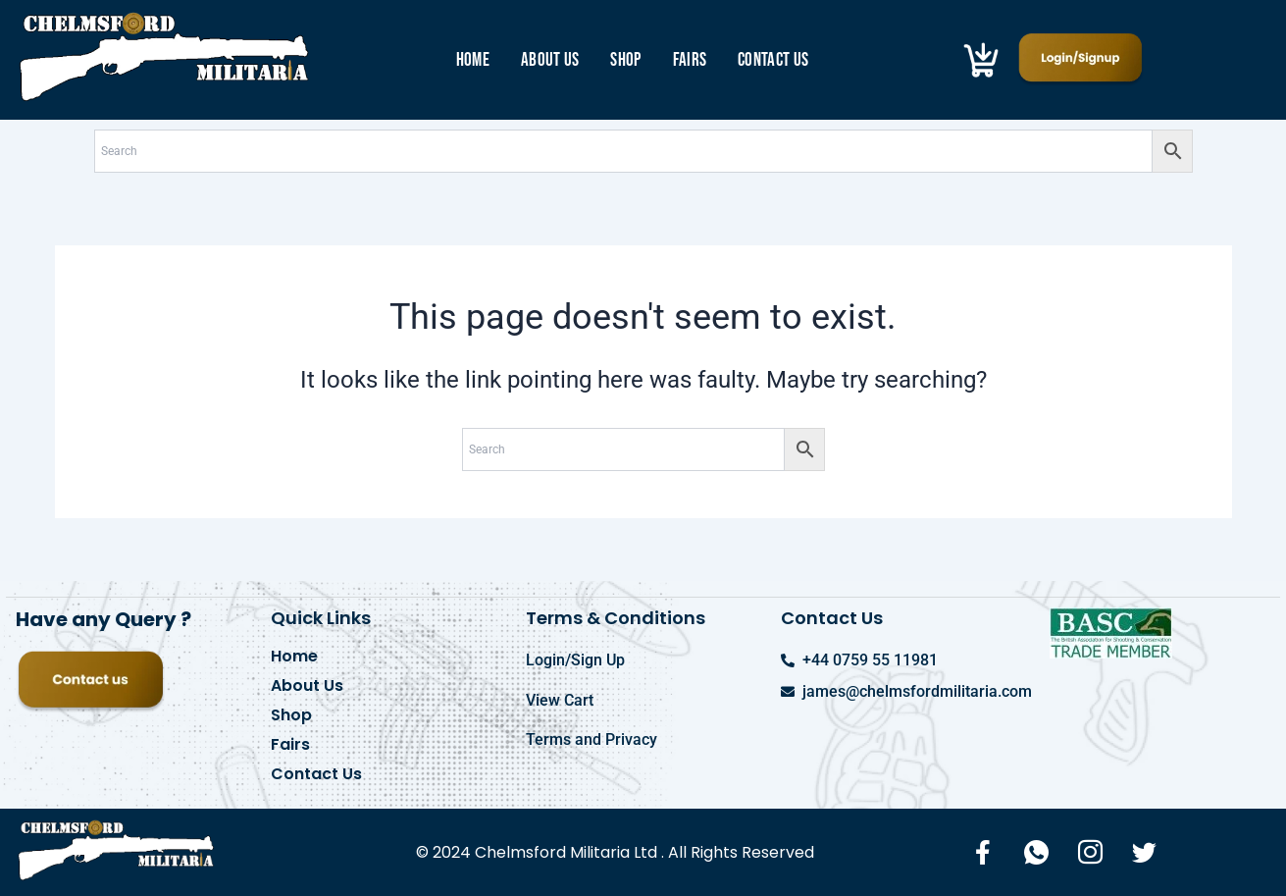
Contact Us (773, 60)
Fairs (690, 60)
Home (472, 60)
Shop (625, 60)
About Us (550, 60)
